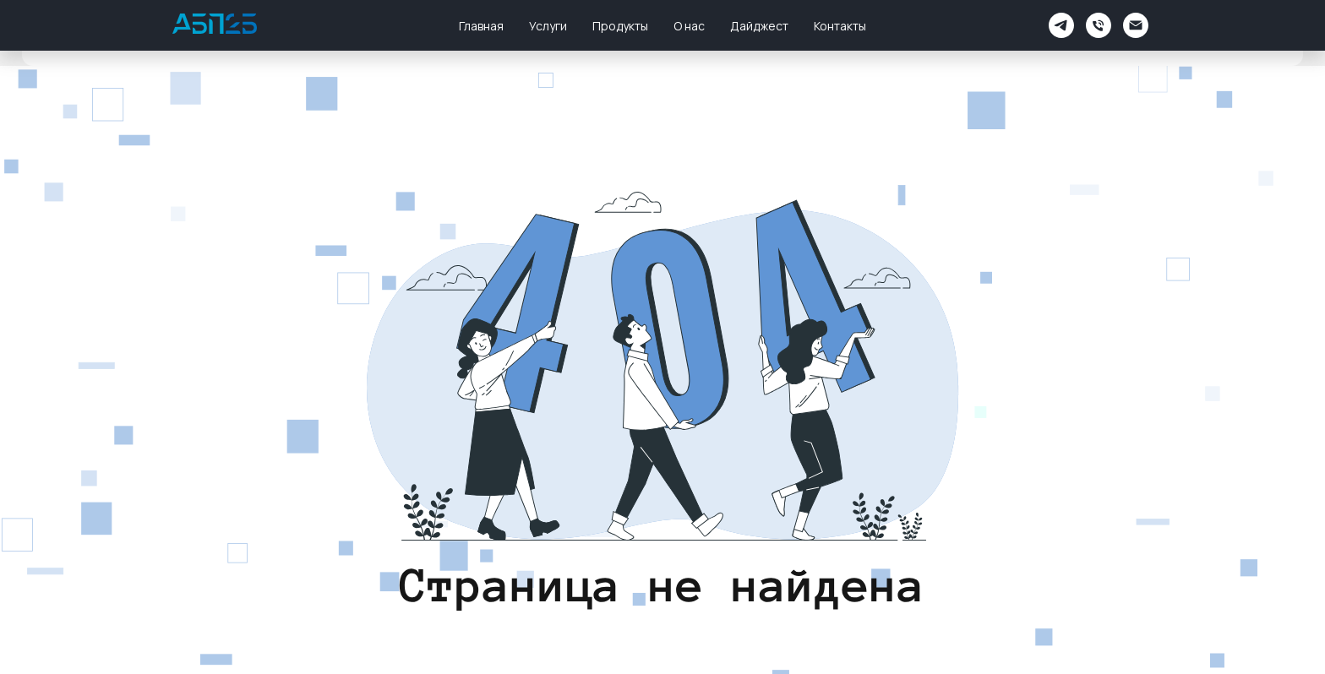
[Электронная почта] (1135, 25)
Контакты (840, 26)
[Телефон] (1098, 25)
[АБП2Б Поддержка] (1061, 25)
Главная (481, 26)
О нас (689, 26)
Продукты (620, 26)
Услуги (548, 26)
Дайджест (759, 26)
